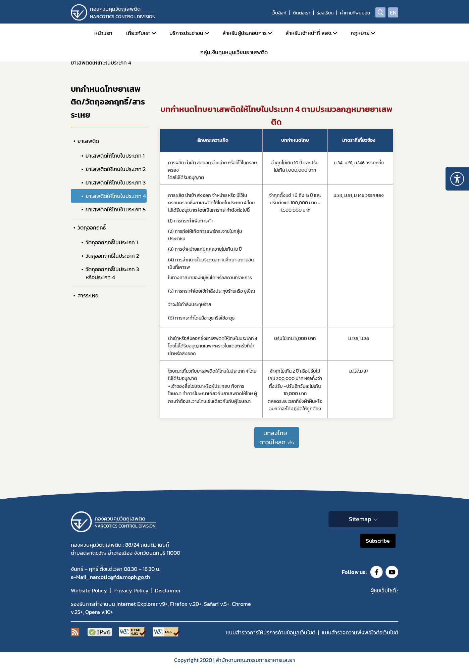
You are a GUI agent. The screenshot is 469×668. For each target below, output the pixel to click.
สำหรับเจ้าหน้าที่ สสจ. (308, 33)
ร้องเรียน (325, 12)
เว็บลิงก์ (278, 12)
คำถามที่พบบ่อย (355, 12)
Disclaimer (168, 590)
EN (393, 12)
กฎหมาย (360, 33)
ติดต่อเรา (301, 12)
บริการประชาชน (186, 33)
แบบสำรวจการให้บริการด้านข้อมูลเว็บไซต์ (270, 632)
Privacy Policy (131, 590)
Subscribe (378, 541)
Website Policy (89, 590)
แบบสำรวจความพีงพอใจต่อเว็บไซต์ (360, 632)
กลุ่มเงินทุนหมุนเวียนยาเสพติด (234, 52)
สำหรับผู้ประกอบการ (244, 33)
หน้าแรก (103, 33)
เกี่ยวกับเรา (138, 33)
